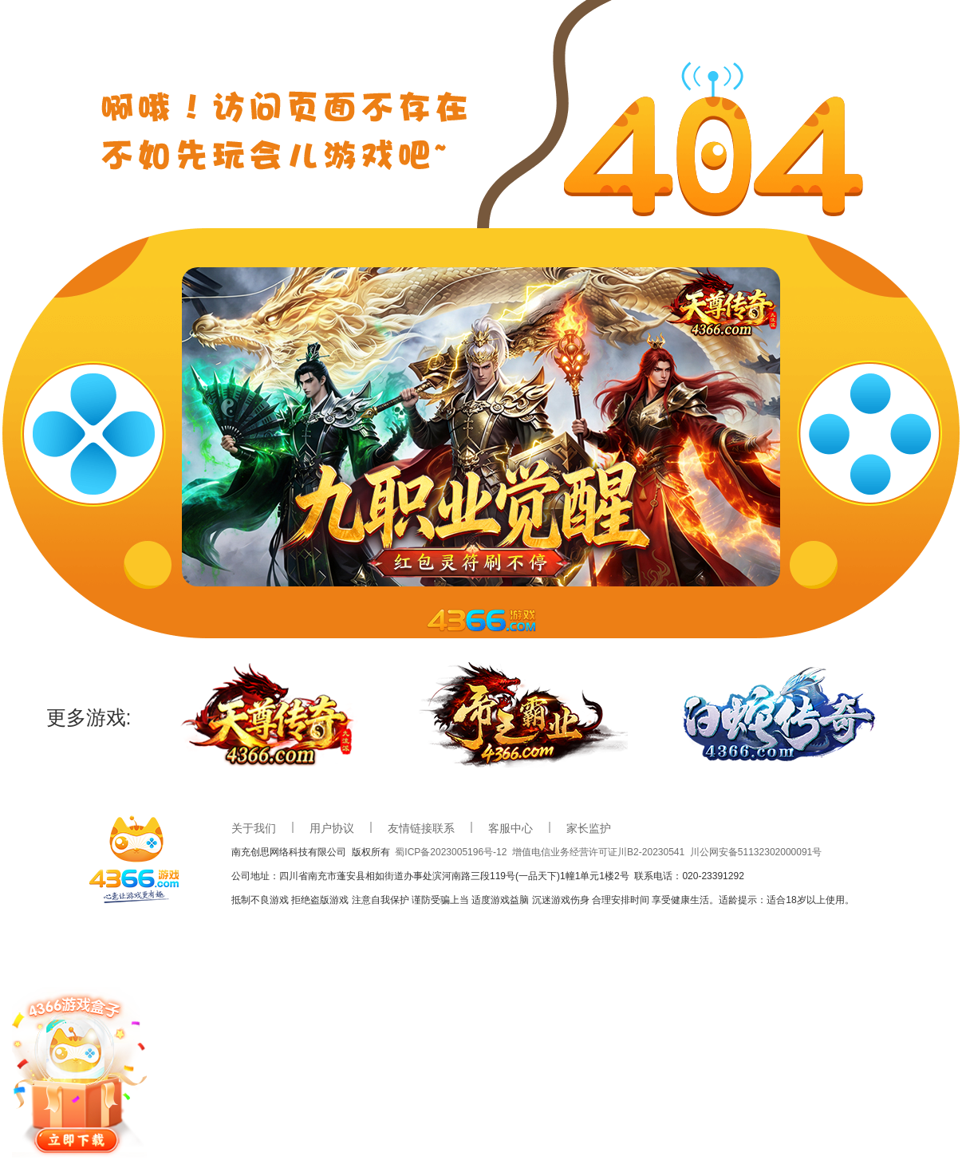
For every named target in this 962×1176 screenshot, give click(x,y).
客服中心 (510, 828)
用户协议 (331, 828)
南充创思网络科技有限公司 (291, 852)
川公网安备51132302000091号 (756, 852)
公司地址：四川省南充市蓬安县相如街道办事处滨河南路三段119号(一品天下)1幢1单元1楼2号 (432, 876)
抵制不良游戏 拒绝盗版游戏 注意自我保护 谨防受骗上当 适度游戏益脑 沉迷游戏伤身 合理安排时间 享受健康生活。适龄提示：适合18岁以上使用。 (542, 900)
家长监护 (588, 828)
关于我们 (253, 828)
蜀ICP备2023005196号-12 (453, 852)
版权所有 (374, 852)
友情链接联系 (421, 828)
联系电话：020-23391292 (688, 876)
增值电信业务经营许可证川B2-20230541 (601, 852)
